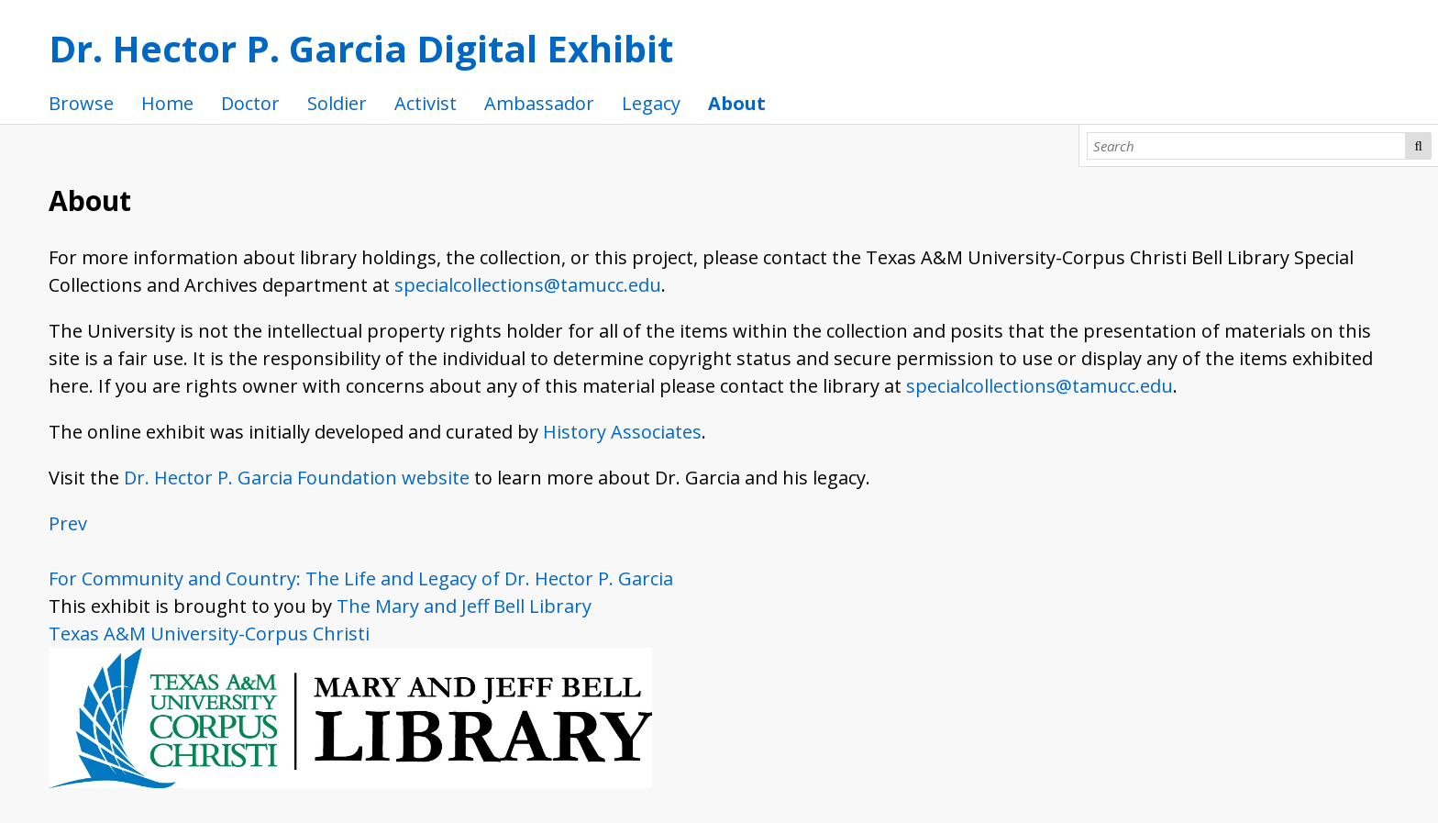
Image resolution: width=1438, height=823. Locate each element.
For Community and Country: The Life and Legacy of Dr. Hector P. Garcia (361, 578)
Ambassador (539, 103)
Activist (425, 103)
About (737, 103)
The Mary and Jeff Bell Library (464, 606)
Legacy (651, 103)
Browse (81, 103)
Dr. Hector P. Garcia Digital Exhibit (361, 48)
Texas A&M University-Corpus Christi (209, 633)
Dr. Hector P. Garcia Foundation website (297, 477)
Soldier (337, 103)
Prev (68, 523)
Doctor (250, 103)
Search (1419, 146)
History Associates (622, 431)
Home (167, 103)
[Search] (1246, 146)
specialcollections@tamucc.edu (527, 284)
